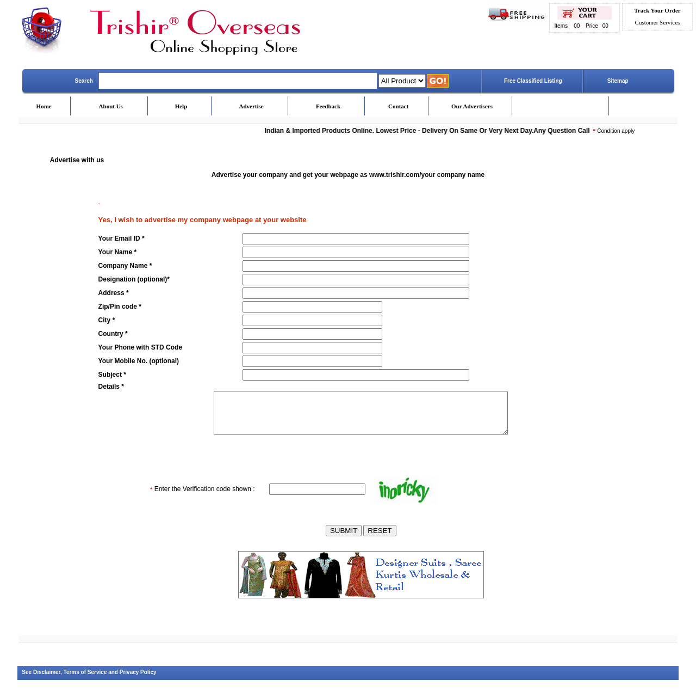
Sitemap (618, 81)
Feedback (328, 106)
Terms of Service (85, 680)
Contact (398, 106)
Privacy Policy (138, 680)
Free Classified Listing (533, 81)
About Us (111, 106)
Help (181, 106)
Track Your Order (657, 10)
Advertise (251, 106)
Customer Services (657, 22)
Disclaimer (46, 680)
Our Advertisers (472, 106)
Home (44, 106)
